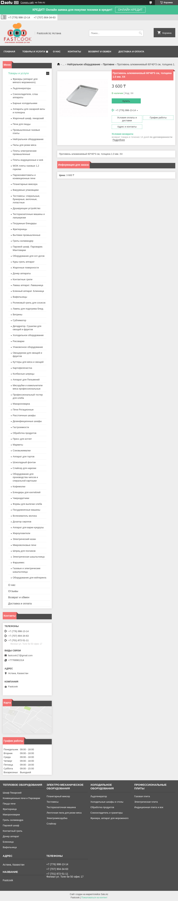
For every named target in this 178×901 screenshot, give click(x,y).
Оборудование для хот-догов (28, 256)
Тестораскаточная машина (61, 807)
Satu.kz (104, 894)
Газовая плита (142, 796)
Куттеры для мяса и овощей (28, 362)
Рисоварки (18, 341)
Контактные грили (22, 279)
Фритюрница (10, 809)
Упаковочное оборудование (28, 347)
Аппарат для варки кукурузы (28, 527)
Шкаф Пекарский (12, 792)
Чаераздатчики (21, 498)
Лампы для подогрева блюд (28, 308)
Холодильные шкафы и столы (106, 801)
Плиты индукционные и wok (28, 160)
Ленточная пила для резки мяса (63, 812)
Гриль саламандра (13, 820)
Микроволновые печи (24, 545)
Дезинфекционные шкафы (27, 421)
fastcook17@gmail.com (20, 655)
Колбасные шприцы (23, 373)
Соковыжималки (22, 450)
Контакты (74, 51)
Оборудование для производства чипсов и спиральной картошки (25, 477)
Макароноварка (21, 403)
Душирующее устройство (26, 208)
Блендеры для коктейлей (26, 492)
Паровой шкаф (11, 825)
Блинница (8, 841)
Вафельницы (20, 296)
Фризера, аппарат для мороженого (109, 818)
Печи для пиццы (22, 124)
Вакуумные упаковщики (26, 190)
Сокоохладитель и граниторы (106, 812)
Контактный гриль (12, 831)
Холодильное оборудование (28, 335)
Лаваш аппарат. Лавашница (28, 285)
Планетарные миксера (25, 184)
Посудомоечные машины (26, 509)
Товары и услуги (33, 51)
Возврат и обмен (99, 51)
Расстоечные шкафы (24, 415)
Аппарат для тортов (23, 456)
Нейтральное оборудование (83, 64)
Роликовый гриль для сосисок (29, 302)
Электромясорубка (56, 818)
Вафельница (10, 847)
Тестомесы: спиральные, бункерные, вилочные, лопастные (26, 199)
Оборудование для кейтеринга (29, 577)
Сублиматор (19, 320)
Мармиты (18, 444)
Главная (9, 51)
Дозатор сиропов (22, 521)
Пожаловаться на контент (94, 897)
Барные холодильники (25, 103)
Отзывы (13, 591)
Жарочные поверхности (26, 267)
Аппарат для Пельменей (26, 379)
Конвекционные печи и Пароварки (21, 798)
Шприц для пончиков (24, 551)
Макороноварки (11, 814)
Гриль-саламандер (23, 240)
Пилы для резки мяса (24, 145)
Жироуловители (21, 533)
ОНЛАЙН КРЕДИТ (130, 9)
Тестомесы (52, 801)
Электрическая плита (146, 801)
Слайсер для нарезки (24, 468)
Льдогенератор (98, 796)
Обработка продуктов (24, 433)
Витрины (17, 314)
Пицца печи (9, 803)
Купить (126, 101)
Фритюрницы (20, 229)
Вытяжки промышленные (26, 235)
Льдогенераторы (22, 88)
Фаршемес (19, 562)
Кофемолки (19, 486)
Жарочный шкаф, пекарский (28, 118)
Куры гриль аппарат (24, 261)
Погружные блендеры (25, 223)
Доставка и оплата (131, 51)
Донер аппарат (11, 836)
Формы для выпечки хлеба (27, 504)
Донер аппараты (22, 273)
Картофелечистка (22, 368)
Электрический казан (24, 539)
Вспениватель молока (25, 515)
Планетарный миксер (58, 796)
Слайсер (51, 823)
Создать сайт (27, 2)
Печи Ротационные (23, 409)
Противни (108, 64)
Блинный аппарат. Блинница (28, 291)
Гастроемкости (21, 427)
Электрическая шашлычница (28, 556)
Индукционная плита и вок (148, 807)
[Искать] (140, 33)
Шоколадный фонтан (24, 462)
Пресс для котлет (22, 438)
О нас (57, 51)
